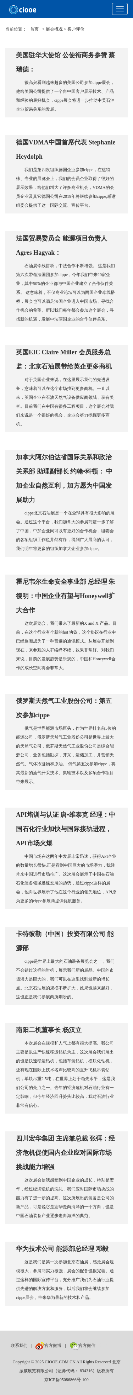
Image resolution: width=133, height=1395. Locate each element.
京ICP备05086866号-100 (66, 1379)
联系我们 (19, 1345)
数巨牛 (105, 1345)
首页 (34, 29)
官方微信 (82, 1345)
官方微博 (48, 1345)
